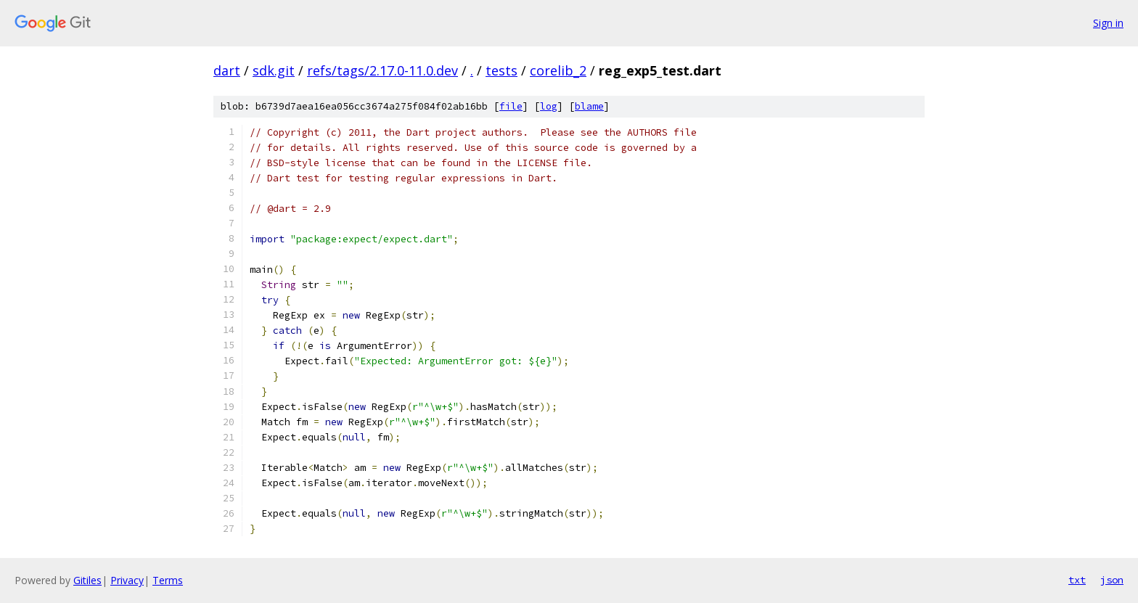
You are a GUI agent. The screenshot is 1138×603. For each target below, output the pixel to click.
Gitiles (87, 580)
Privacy (127, 580)
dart (226, 70)
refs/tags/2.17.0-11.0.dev (382, 70)
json (1111, 579)
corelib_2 (558, 70)
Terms (167, 580)
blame (589, 106)
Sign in (1108, 23)
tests (501, 70)
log (548, 106)
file (511, 106)
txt (1077, 579)
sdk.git (274, 70)
